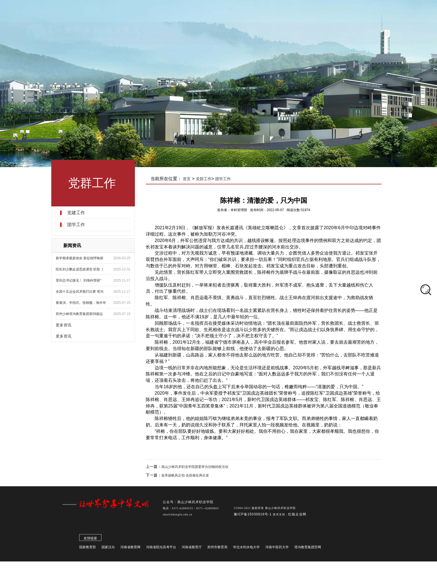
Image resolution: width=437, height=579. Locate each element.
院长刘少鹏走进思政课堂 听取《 (81, 269)
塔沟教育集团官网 (307, 549)
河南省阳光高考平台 (161, 549)
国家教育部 (87, 549)
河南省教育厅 (192, 549)
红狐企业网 (297, 516)
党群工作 (205, 179)
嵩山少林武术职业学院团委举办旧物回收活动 (196, 467)
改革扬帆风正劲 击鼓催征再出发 (187, 475)
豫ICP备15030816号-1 (253, 516)
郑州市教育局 (217, 549)
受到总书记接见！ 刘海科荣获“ (80, 280)
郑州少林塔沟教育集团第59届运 (80, 314)
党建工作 (77, 213)
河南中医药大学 (277, 549)
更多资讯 (65, 325)
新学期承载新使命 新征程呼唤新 (81, 258)
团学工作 (77, 225)
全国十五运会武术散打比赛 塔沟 (81, 292)
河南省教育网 (130, 549)
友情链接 (90, 540)
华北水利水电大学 (246, 549)
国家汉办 (108, 549)
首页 (189, 179)
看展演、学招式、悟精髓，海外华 (82, 303)
